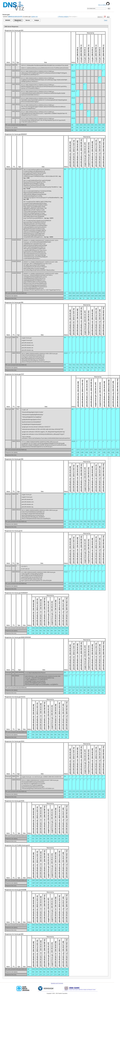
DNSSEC (7, 20)
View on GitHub (104, 4)
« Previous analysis (63, 16)
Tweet (105, 20)
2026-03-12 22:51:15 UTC (15, 16)
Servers (28, 20)
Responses (18, 20)
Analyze (36, 20)
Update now (34, 16)
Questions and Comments (57, 983)
